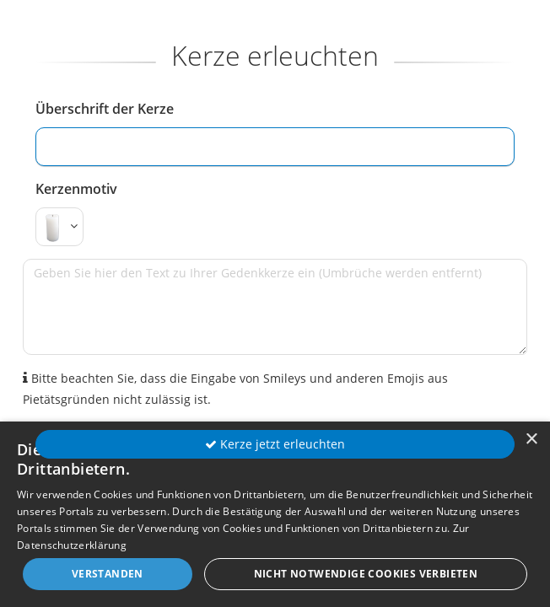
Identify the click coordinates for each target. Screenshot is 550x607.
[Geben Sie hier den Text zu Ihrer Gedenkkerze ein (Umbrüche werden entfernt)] (275, 307)
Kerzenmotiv (76, 189)
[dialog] (275, 514)
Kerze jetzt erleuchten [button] (275, 444)
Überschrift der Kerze (104, 108)
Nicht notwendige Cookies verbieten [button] (366, 574)
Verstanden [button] (107, 574)
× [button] (531, 439)
